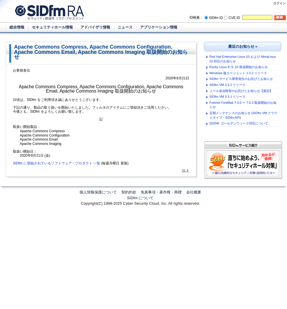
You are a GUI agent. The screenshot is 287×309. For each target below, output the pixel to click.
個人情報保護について (98, 192)
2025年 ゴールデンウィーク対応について (239, 123)
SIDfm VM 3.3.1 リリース (228, 96)
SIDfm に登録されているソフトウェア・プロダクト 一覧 (56, 163)
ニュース (125, 27)
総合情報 (16, 27)
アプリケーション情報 (158, 27)
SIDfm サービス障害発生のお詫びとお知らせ (241, 78)
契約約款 (128, 192)
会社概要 (193, 192)
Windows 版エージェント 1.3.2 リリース (238, 73)
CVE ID (234, 18)
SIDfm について (140, 198)
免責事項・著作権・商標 (161, 192)
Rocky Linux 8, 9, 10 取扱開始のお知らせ (239, 67)
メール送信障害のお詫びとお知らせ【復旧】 (241, 91)
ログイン (279, 3)
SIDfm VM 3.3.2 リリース (228, 85)
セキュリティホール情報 (52, 27)
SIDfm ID (216, 18)
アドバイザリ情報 (95, 27)
